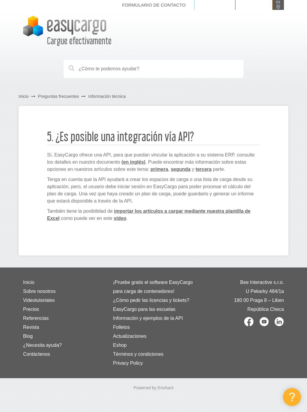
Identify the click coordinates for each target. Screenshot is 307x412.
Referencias (36, 318)
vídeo (120, 218)
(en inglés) (133, 162)
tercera (203, 169)
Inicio (24, 96)
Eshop (120, 345)
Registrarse (254, 5)
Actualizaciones (129, 336)
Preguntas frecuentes (58, 96)
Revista (31, 327)
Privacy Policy (128, 363)
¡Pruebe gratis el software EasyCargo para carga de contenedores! (153, 287)
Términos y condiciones (138, 354)
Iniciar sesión (215, 5)
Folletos (121, 327)
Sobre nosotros (39, 291)
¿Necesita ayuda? (42, 345)
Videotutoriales (39, 300)
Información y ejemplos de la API (148, 318)
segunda (181, 169)
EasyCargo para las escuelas (144, 309)
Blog (28, 336)
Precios (31, 309)
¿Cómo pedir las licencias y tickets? (151, 300)
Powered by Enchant (154, 387)
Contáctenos (36, 354)
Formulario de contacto (154, 4)
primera (159, 169)
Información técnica (107, 96)
